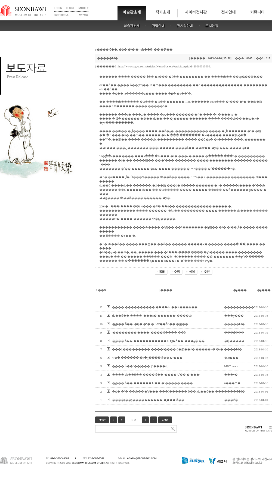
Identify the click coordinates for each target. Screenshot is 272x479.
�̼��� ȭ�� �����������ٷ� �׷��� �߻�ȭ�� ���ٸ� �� (158, 341)
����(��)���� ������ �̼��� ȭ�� (148, 400)
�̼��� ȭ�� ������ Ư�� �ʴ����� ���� (152, 383)
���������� (239, 307)
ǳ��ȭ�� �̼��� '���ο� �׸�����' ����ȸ (151, 315)
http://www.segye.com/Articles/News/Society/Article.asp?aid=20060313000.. (164, 66)
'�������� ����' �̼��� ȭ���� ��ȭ (149, 332)
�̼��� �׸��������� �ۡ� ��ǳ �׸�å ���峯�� (154, 307)
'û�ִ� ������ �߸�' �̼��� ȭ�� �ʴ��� (147, 357)
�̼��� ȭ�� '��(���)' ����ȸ (140, 366)
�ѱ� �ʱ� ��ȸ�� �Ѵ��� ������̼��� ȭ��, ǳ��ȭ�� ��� (168, 391)
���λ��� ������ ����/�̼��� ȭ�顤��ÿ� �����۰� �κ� (167, 349)
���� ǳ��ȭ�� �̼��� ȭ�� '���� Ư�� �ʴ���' (156, 374)
